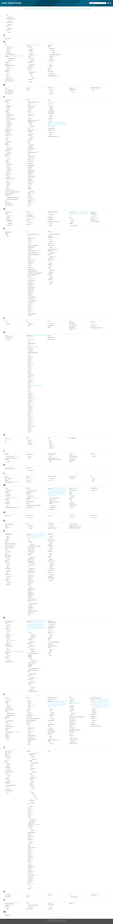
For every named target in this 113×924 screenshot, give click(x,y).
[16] (56, 124)
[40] (63, 493)
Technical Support (63, 921)
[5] (15, 55)
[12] (49, 124)
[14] (52, 124)
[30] (63, 491)
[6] (16, 55)
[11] (66, 122)
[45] (54, 495)
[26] (56, 491)
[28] (59, 491)
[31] (65, 491)
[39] (61, 493)
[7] (17, 55)
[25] (54, 126)
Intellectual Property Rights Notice (52, 921)
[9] (20, 55)
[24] (52, 126)
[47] (38, 628)
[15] (54, 124)
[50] (43, 628)
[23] (50, 126)
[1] (12, 16)
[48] (40, 628)
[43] (50, 495)
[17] (58, 124)
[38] (59, 493)
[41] (65, 493)
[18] (59, 124)
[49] (42, 628)
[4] (13, 55)
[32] (49, 493)
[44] (52, 495)
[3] (13, 46)
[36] (56, 493)
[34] (52, 493)
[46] (56, 495)
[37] (58, 493)
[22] (49, 126)
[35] (54, 493)
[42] (49, 495)
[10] (64, 122)
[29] (61, 491)
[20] (63, 124)
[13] (50, 124)
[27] (58, 491)
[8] (19, 55)
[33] (50, 493)
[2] (12, 46)
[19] (61, 124)
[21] (65, 124)
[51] (27, 629)
